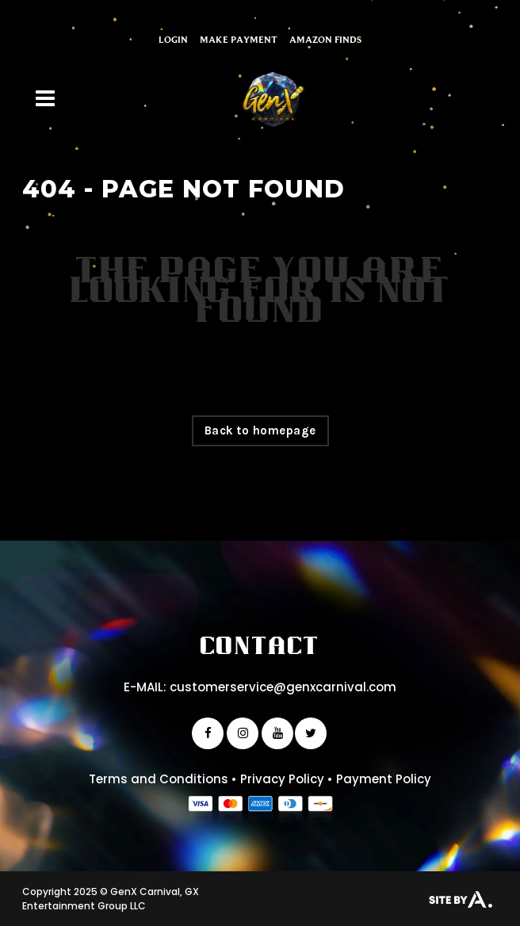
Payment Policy (383, 779)
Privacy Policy (282, 779)
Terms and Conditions (158, 779)
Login (173, 39)
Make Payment (238, 39)
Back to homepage (260, 430)
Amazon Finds (325, 39)
